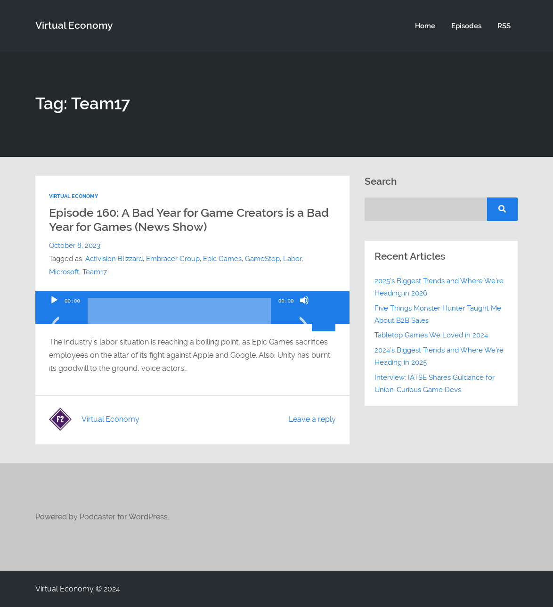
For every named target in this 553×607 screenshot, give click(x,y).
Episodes (466, 26)
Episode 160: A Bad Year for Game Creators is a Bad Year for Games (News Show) (189, 220)
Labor (292, 258)
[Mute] (304, 311)
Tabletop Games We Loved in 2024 (431, 335)
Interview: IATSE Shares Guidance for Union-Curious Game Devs (434, 383)
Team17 (94, 272)
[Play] (54, 311)
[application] (192, 307)
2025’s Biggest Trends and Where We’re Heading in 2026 (439, 287)
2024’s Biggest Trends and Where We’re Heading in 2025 (439, 356)
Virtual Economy (74, 25)
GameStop (262, 258)
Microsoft (64, 272)
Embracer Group (173, 258)
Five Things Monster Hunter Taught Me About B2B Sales (437, 314)
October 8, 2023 (74, 245)
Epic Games (222, 258)
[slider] (179, 314)
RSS (504, 26)
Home (425, 26)
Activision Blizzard (114, 258)
